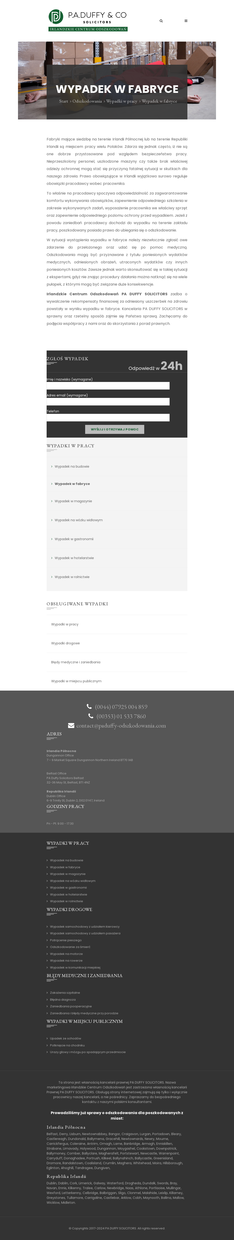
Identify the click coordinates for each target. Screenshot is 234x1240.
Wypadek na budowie (72, 466)
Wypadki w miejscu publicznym (76, 681)
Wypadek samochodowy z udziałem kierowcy (85, 926)
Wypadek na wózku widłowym (79, 520)
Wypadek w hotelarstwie (74, 558)
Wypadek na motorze (66, 954)
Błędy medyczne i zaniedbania (75, 662)
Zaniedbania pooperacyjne (71, 1006)
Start (63, 101)
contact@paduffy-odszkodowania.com (121, 725)
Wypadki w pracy (121, 101)
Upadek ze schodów (65, 1038)
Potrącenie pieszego (66, 940)
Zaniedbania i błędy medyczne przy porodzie (84, 1013)
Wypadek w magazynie (73, 501)
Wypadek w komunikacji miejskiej (75, 967)
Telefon (108, 413)
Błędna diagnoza (63, 999)
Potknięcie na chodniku (67, 1045)
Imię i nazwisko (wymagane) (108, 382)
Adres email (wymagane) (108, 397)
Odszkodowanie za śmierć (70, 947)
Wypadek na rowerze (66, 960)
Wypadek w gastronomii (74, 539)
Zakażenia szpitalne (65, 992)
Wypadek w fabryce (72, 483)
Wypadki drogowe (65, 643)
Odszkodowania (87, 101)
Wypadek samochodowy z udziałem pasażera (85, 933)
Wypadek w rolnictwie (72, 577)
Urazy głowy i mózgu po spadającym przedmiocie (88, 1052)
